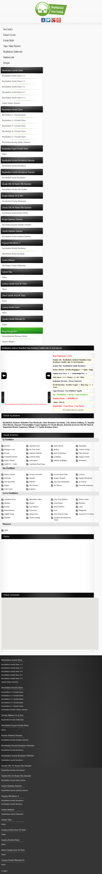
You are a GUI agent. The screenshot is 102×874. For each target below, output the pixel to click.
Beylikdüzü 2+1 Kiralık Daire (14, 120)
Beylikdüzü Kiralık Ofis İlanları (14, 189)
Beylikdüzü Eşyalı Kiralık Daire (15, 725)
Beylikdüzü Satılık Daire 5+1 (13, 98)
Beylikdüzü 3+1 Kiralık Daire (14, 126)
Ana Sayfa (8, 29)
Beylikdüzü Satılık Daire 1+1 (13, 76)
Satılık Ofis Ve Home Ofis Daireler (16, 776)
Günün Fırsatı (9, 34)
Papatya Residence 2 (10, 796)
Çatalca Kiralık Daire (10, 840)
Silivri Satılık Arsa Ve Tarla (13, 850)
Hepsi (4, 154)
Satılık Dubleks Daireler (11, 786)
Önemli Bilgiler (8, 342)
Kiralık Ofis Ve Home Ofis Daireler (16, 766)
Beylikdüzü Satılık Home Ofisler (15, 213)
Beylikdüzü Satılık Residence (13, 178)
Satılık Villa (6, 820)
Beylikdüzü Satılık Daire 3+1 (13, 87)
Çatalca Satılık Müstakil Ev (13, 860)
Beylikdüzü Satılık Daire (11, 660)
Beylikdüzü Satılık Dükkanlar (14, 265)
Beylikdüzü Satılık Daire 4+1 (13, 92)
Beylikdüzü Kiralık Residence (14, 166)
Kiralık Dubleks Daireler (11, 735)
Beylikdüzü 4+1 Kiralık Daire (14, 131)
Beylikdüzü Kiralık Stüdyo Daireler (16, 142)
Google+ (4, 871)
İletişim (6, 63)
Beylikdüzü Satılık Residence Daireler (17, 756)
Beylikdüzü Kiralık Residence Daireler (17, 745)
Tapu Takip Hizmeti (12, 46)
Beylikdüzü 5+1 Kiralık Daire (14, 137)
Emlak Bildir (8, 40)
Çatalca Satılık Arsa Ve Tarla (13, 830)
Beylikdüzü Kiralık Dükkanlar (14, 201)
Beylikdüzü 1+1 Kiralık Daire (14, 115)
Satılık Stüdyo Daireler (11, 103)
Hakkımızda (8, 57)
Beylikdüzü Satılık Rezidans (13, 254)
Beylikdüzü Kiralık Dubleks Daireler (16, 225)
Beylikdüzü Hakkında (12, 51)
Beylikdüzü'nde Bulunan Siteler (14, 336)
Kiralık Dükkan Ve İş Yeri (12, 715)
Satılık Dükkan (7, 810)
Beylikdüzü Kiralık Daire (12, 687)
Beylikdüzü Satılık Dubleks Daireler (16, 236)
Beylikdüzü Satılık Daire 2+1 (13, 81)
